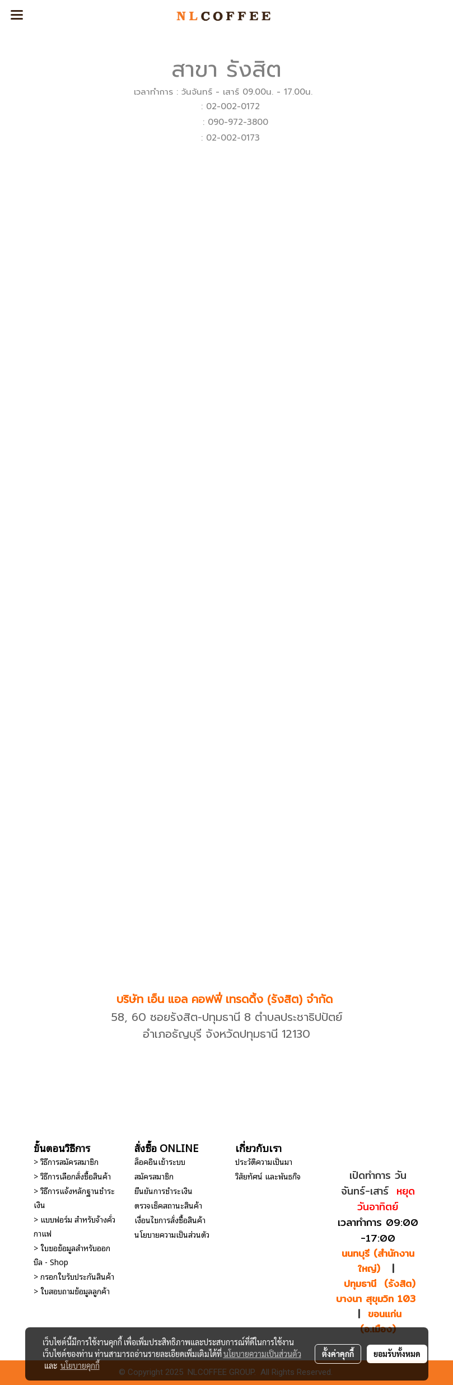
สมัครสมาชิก (154, 1175)
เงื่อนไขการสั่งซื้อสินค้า (170, 1219)
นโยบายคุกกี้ (80, 1365)
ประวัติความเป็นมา (263, 1161)
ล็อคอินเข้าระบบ (159, 1161)
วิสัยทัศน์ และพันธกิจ (268, 1175)
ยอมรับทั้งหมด (397, 1354)
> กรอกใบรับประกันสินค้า (74, 1276)
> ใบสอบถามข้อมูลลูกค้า (72, 1290)
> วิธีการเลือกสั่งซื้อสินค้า (72, 1175)
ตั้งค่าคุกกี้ (338, 1354)
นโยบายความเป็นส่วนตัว (171, 1234)
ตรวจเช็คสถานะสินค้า (168, 1205)
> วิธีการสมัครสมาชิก (66, 1161)
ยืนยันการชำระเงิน (163, 1190)
